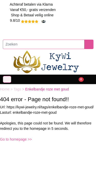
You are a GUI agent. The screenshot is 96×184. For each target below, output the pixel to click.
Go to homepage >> (16, 139)
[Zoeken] (43, 44)
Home (5, 89)
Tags (18, 89)
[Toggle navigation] (7, 79)
